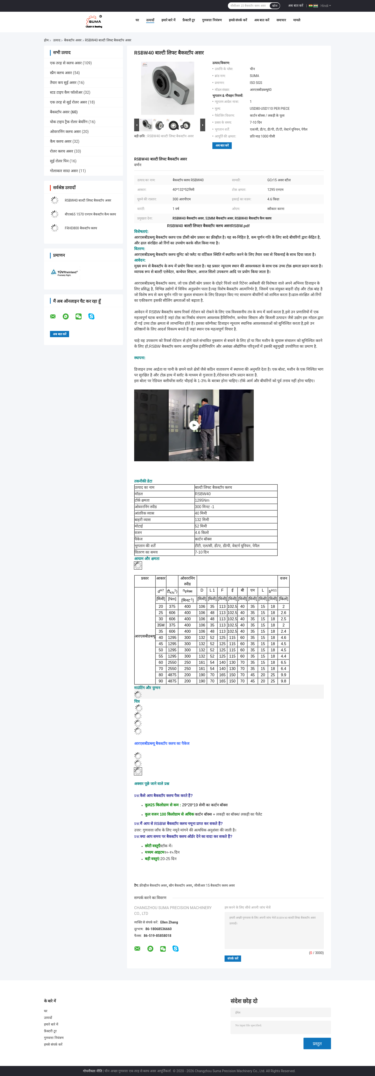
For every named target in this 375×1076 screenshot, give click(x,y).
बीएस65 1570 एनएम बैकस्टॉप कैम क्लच (90, 214)
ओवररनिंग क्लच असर (65, 131)
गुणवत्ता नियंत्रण (211, 20)
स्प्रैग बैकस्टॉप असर (180, 885)
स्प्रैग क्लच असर (61, 73)
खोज (274, 5)
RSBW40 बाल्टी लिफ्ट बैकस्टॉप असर (88, 200)
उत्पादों (150, 20)
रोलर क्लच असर (61, 151)
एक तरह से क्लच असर (66, 63)
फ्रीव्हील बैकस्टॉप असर (153, 885)
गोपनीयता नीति (92, 1071)
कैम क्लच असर (61, 141)
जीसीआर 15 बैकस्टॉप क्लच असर (214, 885)
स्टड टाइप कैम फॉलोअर (66, 92)
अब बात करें (295, 5)
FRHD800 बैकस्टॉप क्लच (81, 228)
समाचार (281, 20)
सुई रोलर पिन (59, 161)
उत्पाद (56, 40)
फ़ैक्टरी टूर (188, 20)
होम (46, 40)
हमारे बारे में (168, 20)
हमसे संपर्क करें (238, 20)
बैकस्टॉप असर (72, 40)
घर (137, 20)
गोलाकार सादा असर (64, 171)
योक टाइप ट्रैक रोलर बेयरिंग (69, 122)
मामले (296, 20)
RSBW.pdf (240, 226)
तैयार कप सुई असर (63, 82)
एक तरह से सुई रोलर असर (68, 102)
